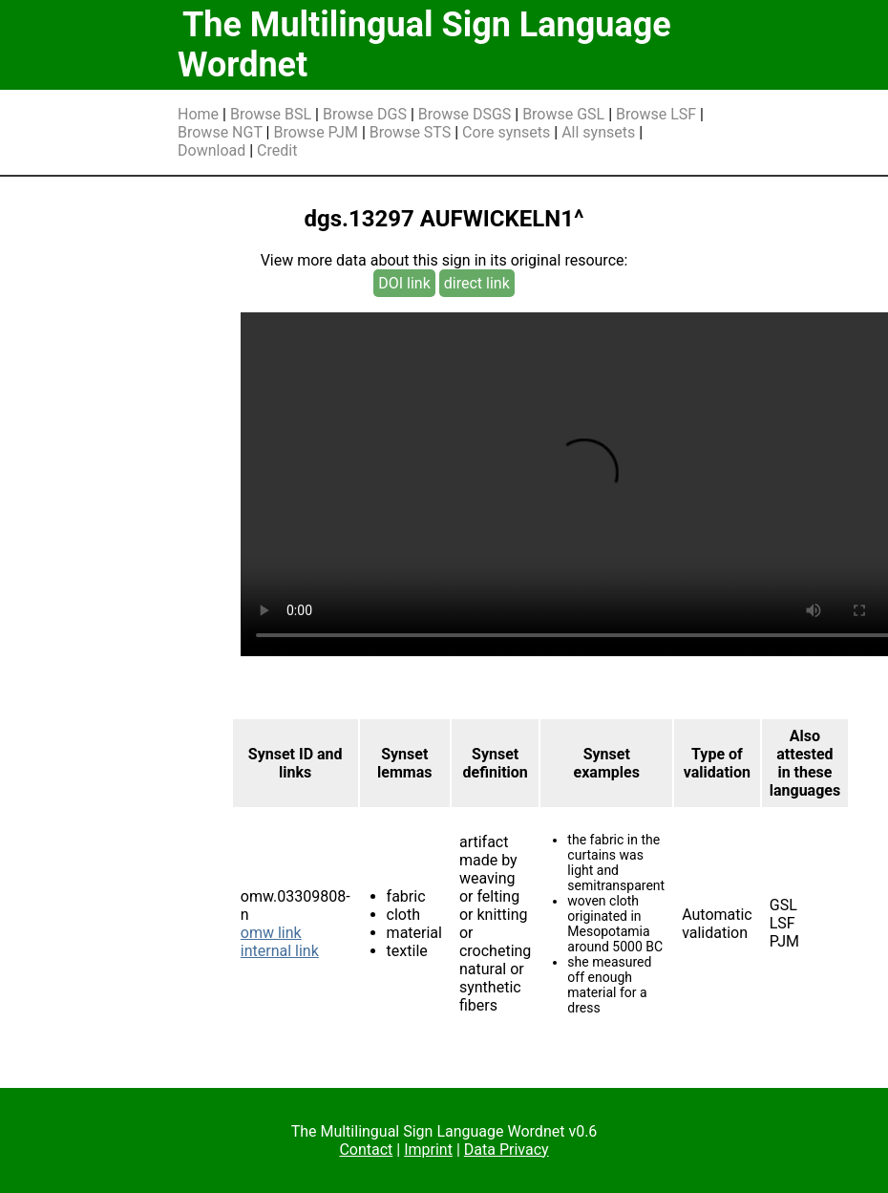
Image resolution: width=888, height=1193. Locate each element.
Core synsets (506, 132)
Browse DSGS (465, 114)
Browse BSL (270, 114)
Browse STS (411, 132)
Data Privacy (506, 1149)
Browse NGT (220, 132)
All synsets (598, 132)
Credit (277, 150)
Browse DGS (365, 114)
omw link (271, 933)
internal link (280, 951)
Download (211, 150)
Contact (365, 1149)
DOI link (404, 283)
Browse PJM (315, 132)
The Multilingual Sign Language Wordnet (424, 45)
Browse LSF (656, 114)
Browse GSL (563, 114)
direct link (477, 283)
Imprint (428, 1149)
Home (198, 114)
